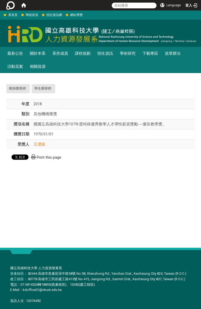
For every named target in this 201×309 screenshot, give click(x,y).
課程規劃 (83, 53)
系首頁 (13, 15)
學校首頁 (32, 15)
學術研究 (128, 53)
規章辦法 (173, 53)
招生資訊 (105, 53)
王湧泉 (39, 144)
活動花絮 (15, 66)
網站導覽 (76, 15)
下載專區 (150, 53)
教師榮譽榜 (17, 88)
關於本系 (38, 53)
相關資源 (38, 66)
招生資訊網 (54, 15)
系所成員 (60, 53)
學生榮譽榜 (42, 88)
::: (1, 15)
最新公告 (15, 53)
